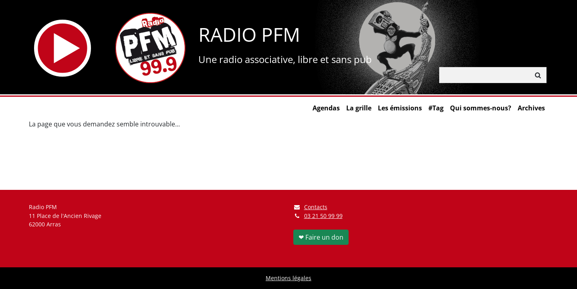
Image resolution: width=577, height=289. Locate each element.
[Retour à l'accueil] (150, 48)
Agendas (326, 108)
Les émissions (400, 108)
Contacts (310, 207)
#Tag (436, 108)
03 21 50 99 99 (323, 216)
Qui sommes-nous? (480, 108)
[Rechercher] (485, 75)
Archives (531, 108)
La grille (358, 108)
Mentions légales (288, 278)
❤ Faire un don (321, 237)
